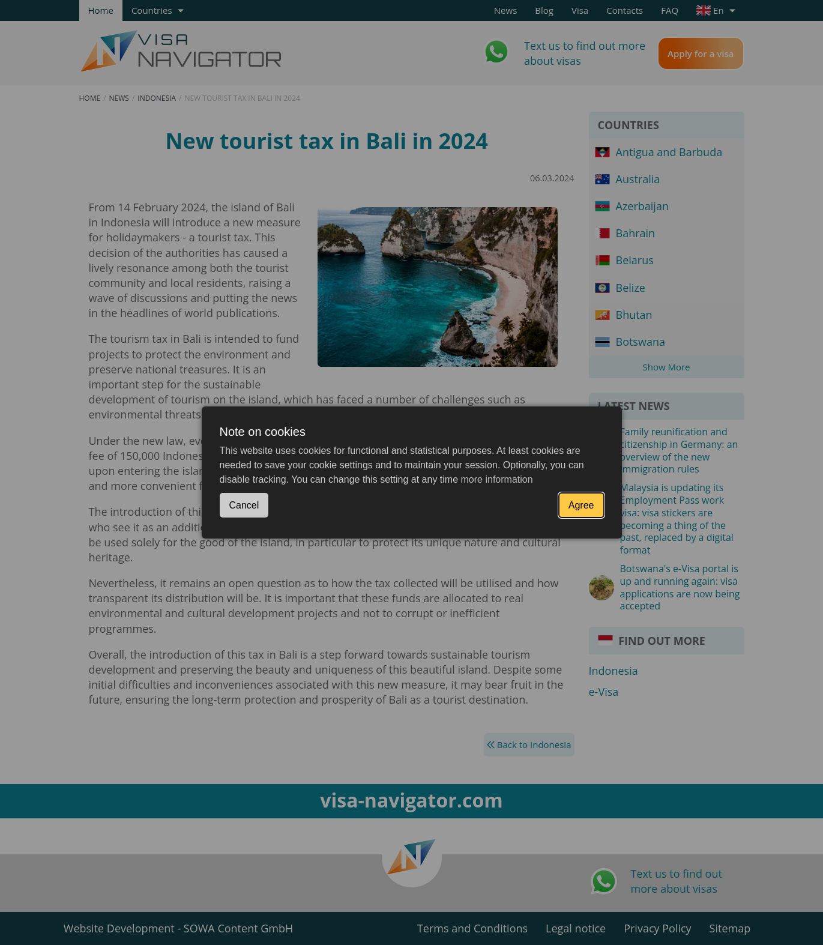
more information (497, 479)
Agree (581, 505)
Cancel (244, 505)
